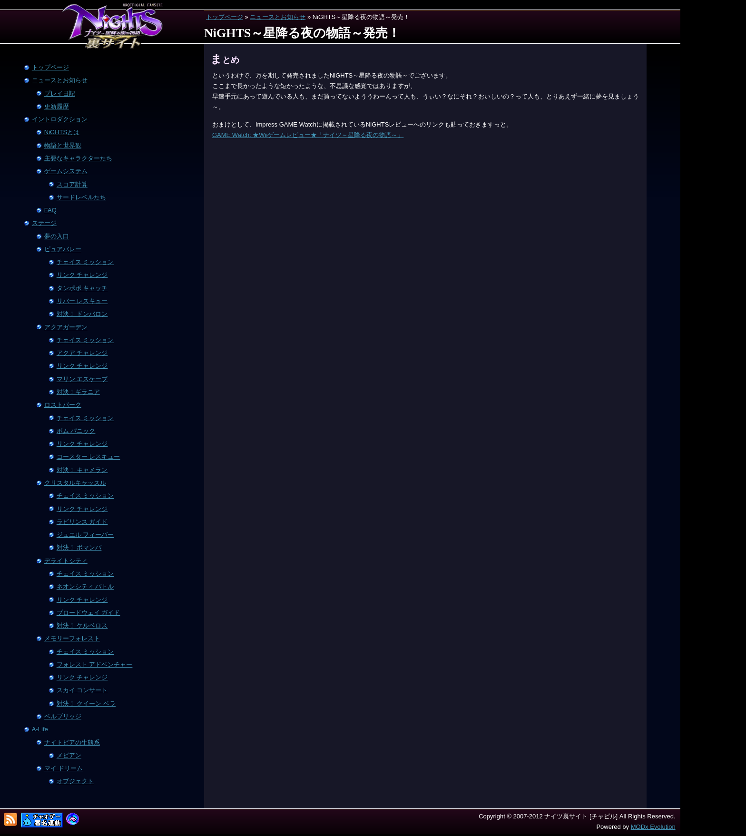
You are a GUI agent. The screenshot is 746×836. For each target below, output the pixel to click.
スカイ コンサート (82, 690)
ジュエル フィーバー (85, 534)
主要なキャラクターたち (78, 158)
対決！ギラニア (78, 391)
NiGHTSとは (61, 132)
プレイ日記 (59, 93)
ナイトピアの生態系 (72, 742)
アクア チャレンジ (82, 352)
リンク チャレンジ (82, 274)
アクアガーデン (66, 327)
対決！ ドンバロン (82, 313)
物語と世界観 (62, 145)
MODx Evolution (653, 826)
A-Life (40, 729)
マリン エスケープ (82, 379)
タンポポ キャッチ (82, 288)
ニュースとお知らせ (277, 16)
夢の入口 (56, 236)
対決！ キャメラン (82, 469)
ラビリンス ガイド (82, 521)
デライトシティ (66, 560)
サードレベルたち (81, 197)
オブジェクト (75, 781)
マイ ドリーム (63, 768)
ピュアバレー (62, 249)
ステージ (44, 222)
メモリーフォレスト (72, 638)
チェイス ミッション (85, 262)
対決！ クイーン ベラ (86, 703)
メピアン (69, 755)
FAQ (50, 210)
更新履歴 (56, 106)
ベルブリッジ (62, 716)
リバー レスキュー (82, 301)
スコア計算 (72, 184)
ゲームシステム (66, 171)
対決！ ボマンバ (79, 547)
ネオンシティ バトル (85, 586)
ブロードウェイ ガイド (88, 612)
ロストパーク (62, 404)
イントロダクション (60, 119)
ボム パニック (76, 430)
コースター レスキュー (88, 456)
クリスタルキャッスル (75, 482)
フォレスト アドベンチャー (95, 664)
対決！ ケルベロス (82, 625)
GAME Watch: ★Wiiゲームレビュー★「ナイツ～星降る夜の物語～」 (308, 134)
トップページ (224, 16)
